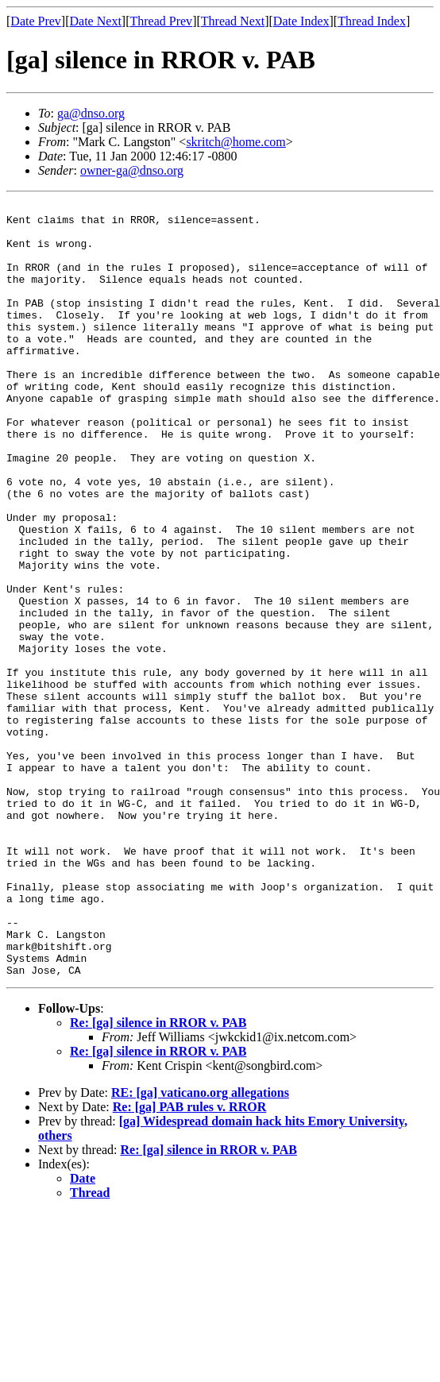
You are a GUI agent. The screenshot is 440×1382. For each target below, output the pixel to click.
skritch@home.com (235, 142)
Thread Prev (160, 21)
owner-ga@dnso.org (131, 170)
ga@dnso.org (91, 113)
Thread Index (372, 21)
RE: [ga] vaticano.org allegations (200, 1247)
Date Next (96, 21)
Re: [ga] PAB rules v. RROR (189, 1261)
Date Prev (35, 21)
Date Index (301, 21)
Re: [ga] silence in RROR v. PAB (158, 1177)
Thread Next (232, 21)
